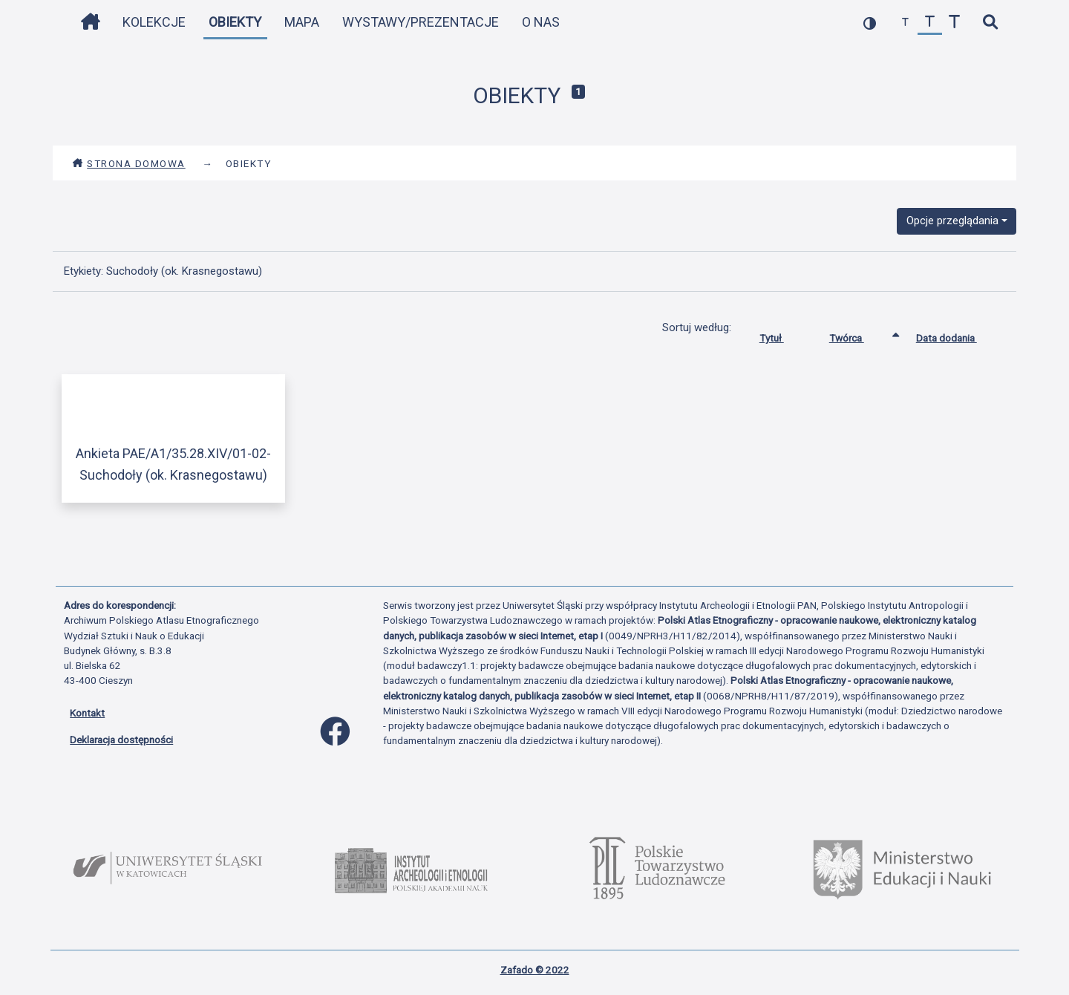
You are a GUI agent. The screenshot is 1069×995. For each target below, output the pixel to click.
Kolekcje (154, 22)
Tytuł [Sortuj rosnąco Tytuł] (782, 335)
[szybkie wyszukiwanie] (990, 22)
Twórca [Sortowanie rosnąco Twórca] (857, 335)
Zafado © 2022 (534, 970)
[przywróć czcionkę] (930, 22)
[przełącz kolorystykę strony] (869, 22)
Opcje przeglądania (952, 220)
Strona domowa (129, 163)
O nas (541, 22)
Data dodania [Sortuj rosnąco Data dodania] (957, 335)
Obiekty (235, 22)
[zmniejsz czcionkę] (905, 22)
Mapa (301, 22)
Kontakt (87, 713)
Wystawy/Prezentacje (420, 22)
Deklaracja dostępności (121, 740)
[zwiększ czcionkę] (954, 22)
